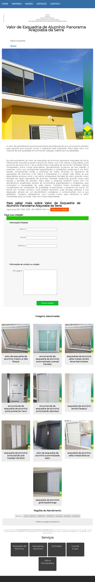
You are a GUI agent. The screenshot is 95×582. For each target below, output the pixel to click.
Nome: (38, 229)
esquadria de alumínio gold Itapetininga (47, 504)
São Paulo (76, 519)
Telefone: (37, 246)
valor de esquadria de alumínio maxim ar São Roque (16, 359)
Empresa (17, 4)
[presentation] (24, 255)
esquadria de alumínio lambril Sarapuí (79, 408)
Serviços (42, 4)
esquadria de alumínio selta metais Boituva (79, 456)
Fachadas (57, 549)
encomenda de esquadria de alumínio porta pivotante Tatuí (16, 410)
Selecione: (18, 519)
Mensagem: (35, 282)
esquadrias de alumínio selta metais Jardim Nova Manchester (79, 359)
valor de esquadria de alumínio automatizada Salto (47, 458)
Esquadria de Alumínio (19, 550)
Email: (38, 237)
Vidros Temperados (48, 564)
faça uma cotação (59, 209)
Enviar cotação (47, 303)
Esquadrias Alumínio (38, 550)
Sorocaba (59, 519)
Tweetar (13, 46)
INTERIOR (41, 519)
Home (5, 4)
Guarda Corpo (75, 550)
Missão (29, 4)
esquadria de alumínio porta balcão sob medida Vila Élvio (16, 458)
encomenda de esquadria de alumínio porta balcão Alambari (47, 410)
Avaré (26, 519)
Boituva (33, 519)
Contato (55, 4)
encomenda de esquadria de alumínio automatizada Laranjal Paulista (47, 361)
